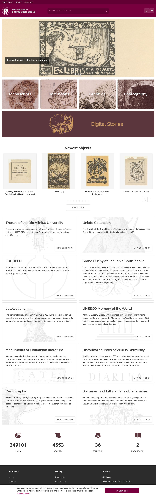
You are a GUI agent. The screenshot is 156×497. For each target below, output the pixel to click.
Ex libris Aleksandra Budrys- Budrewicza (97, 193)
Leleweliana (15, 308)
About (19, 2)
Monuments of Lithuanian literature (34, 350)
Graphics (97, 94)
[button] (75, 74)
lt (146, 11)
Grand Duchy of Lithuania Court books (113, 261)
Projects (29, 2)
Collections (7, 2)
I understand (122, 491)
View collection (65, 248)
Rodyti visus (78, 207)
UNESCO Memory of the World (107, 308)
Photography (136, 94)
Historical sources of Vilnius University (113, 350)
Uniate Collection (96, 223)
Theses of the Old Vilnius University (34, 223)
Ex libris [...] (59, 192)
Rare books (59, 94)
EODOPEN (13, 261)
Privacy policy (23, 493)
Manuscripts (20, 94)
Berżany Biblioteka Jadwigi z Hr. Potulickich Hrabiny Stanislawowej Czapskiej (20, 194)
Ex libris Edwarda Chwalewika (136, 192)
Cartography (15, 391)
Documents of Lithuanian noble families (115, 391)
